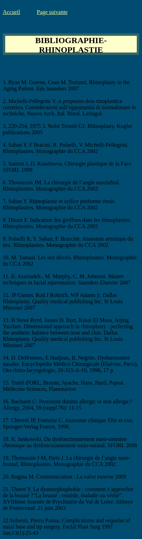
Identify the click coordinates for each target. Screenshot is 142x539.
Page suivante (52, 12)
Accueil (11, 12)
